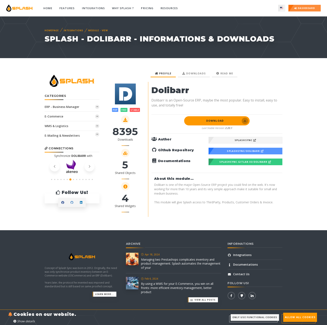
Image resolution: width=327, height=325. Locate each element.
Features (67, 8)
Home (47, 8)
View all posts (202, 299)
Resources (169, 8)
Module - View (98, 30)
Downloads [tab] (194, 73)
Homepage (52, 30)
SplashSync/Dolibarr (245, 150)
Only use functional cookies (254, 317)
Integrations (93, 8)
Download (227, 121)
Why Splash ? (123, 8)
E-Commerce (54, 116)
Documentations (243, 264)
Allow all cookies (300, 317)
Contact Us (238, 274)
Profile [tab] (163, 73)
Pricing (147, 8)
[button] (51, 179)
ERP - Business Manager (62, 107)
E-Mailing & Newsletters (62, 136)
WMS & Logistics (56, 126)
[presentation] (55, 166)
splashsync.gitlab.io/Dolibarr (245, 161)
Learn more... (104, 294)
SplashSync (245, 140)
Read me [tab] (224, 73)
